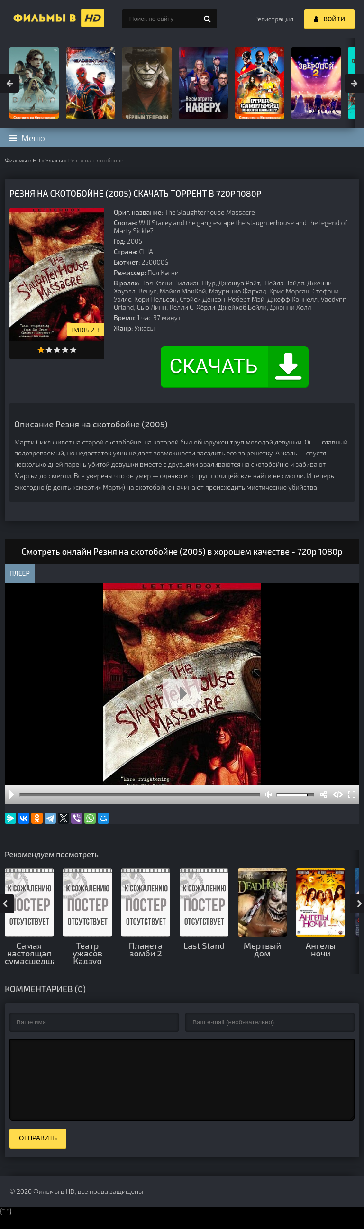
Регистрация (273, 19)
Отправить (38, 1152)
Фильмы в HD (22, 160)
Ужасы (54, 160)
